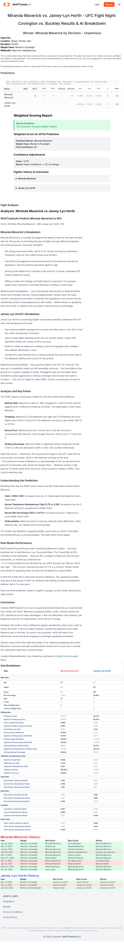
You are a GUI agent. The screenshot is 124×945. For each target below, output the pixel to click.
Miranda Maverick (9, 96)
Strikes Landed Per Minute (14, 723)
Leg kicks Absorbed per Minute (15, 815)
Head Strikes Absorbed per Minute (17, 787)
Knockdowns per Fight (12, 729)
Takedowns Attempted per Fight (16, 766)
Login (97, 4)
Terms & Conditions (12, 912)
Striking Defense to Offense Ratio (16, 746)
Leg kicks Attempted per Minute (16, 812)
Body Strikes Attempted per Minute (17, 798)
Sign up (109, 4)
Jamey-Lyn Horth (9, 104)
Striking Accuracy (10, 716)
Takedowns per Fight (11, 763)
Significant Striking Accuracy (14, 719)
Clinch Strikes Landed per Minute (16, 823)
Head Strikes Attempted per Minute (17, 784)
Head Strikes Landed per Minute (16, 781)
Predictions (8, 901)
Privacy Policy (10, 917)
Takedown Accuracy (11, 773)
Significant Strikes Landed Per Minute (18, 726)
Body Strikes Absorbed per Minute (17, 801)
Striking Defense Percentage (14, 752)
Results (6, 906)
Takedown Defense (11, 770)
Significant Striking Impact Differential (18, 736)
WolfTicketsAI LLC (71, 936)
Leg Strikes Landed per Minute (15, 809)
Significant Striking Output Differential (18, 742)
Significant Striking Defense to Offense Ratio (20, 749)
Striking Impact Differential (14, 732)
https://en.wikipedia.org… (24, 50)
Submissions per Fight (12, 760)
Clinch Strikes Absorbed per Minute (17, 830)
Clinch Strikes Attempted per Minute (17, 826)
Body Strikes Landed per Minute (16, 795)
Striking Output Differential (14, 739)
